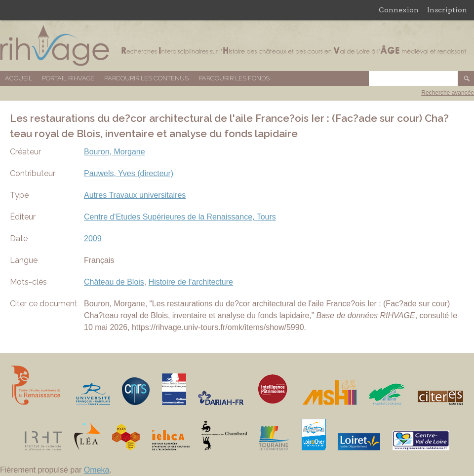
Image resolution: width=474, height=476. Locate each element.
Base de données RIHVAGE (237, 45)
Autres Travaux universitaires (135, 195)
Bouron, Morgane (114, 151)
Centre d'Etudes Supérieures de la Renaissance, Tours (180, 217)
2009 (93, 238)
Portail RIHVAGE (68, 78)
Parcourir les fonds (234, 78)
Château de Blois (114, 282)
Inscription (447, 10)
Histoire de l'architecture (191, 282)
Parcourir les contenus (146, 78)
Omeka (97, 470)
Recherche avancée (447, 92)
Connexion (399, 10)
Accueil (18, 78)
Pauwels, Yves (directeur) (128, 173)
